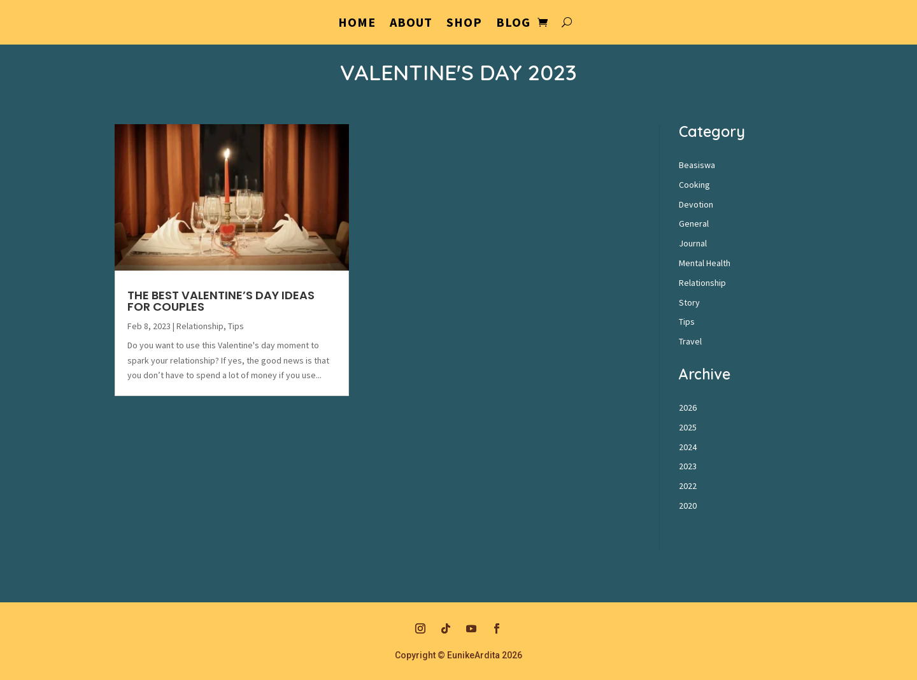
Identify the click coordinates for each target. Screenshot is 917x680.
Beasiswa (697, 165)
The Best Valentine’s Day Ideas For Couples (221, 301)
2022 (688, 486)
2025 (688, 427)
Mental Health (704, 263)
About (411, 24)
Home (357, 24)
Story (689, 302)
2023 (688, 466)
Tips (236, 326)
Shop (464, 24)
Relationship (200, 326)
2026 (688, 407)
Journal (693, 243)
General (694, 223)
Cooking (694, 184)
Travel (690, 341)
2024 (688, 447)
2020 (688, 505)
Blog (513, 24)
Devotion (696, 204)
